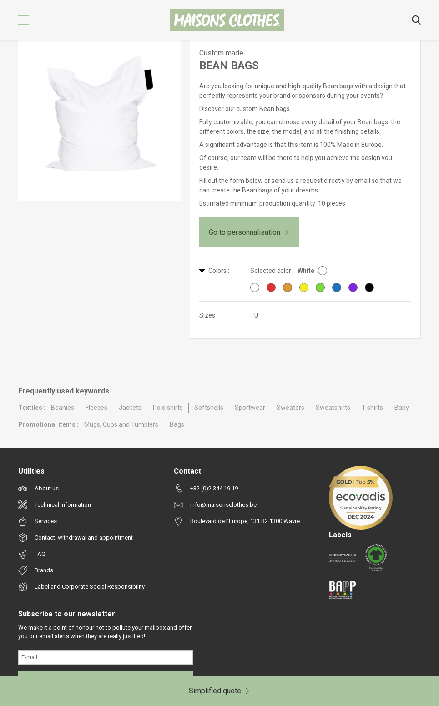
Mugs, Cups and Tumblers (121, 424)
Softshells (208, 407)
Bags (177, 424)
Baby (401, 407)
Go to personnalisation (249, 232)
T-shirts (372, 407)
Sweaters (290, 407)
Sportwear (250, 407)
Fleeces (96, 407)
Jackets (130, 407)
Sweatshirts (333, 407)
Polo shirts (168, 407)
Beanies (62, 407)
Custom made (221, 53)
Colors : (214, 270)
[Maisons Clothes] (227, 20)
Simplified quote (219, 690)
